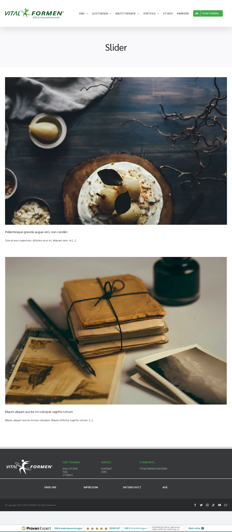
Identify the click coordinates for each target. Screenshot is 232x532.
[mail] (225, 505)
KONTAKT (106, 468)
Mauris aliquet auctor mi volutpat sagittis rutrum (39, 411)
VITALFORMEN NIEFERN (153, 468)
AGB (164, 487)
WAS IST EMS (70, 468)
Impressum (91, 487)
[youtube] (219, 505)
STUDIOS (68, 475)
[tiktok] (213, 505)
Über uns (50, 487)
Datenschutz (132, 487)
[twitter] (201, 505)
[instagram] (207, 505)
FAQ (65, 471)
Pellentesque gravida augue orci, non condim (36, 232)
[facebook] (195, 505)
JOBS (104, 471)
